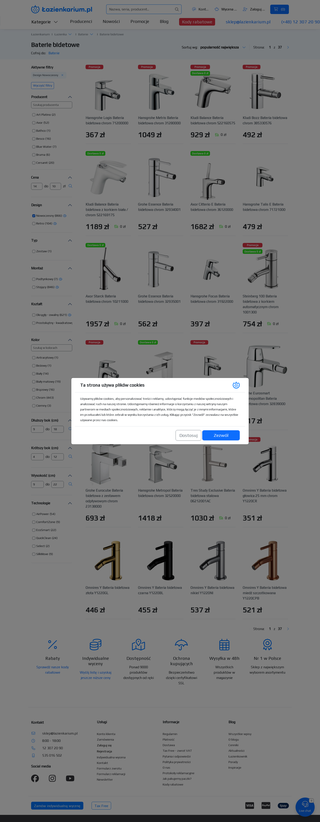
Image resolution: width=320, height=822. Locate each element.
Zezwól (221, 435)
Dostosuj (188, 435)
